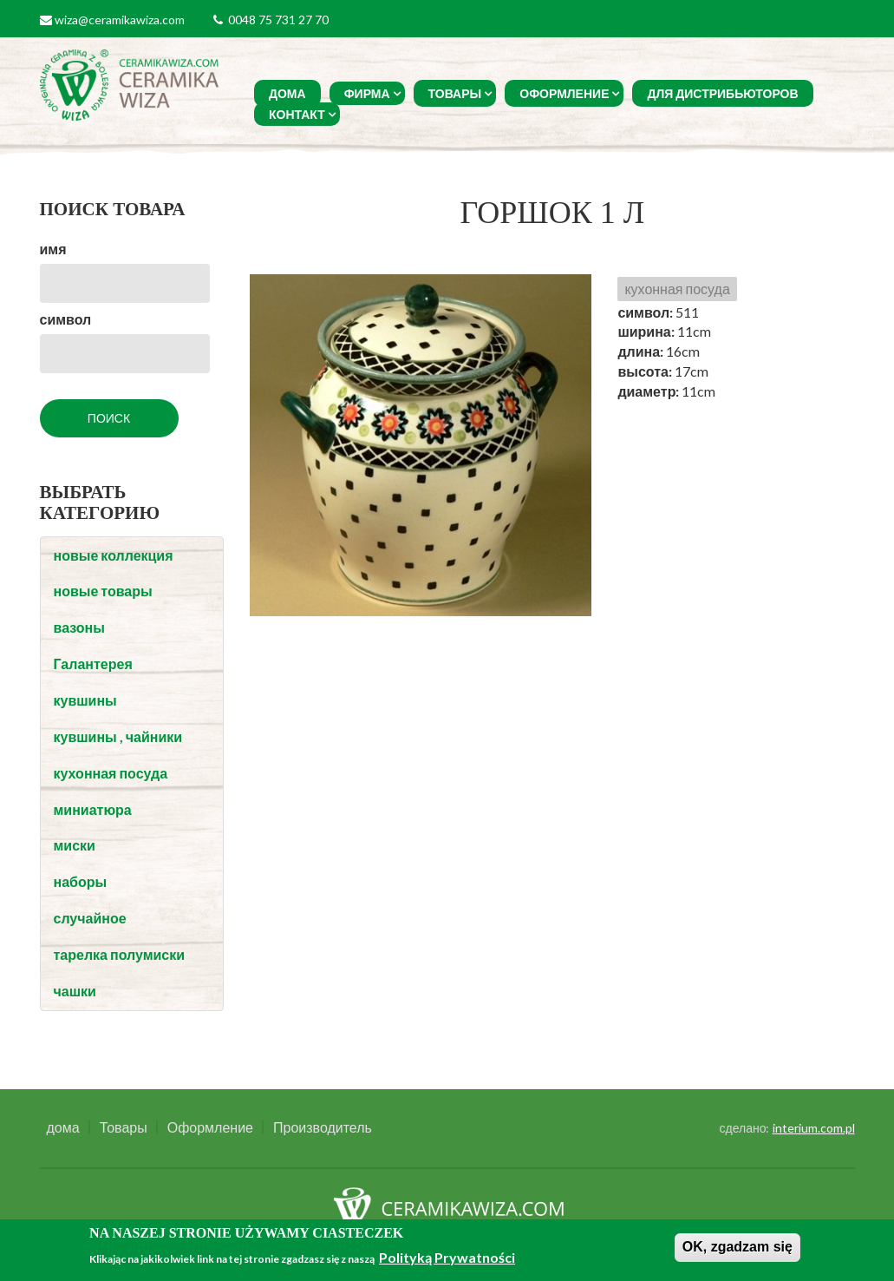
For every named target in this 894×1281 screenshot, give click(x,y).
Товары (455, 93)
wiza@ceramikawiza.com (120, 19)
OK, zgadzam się (737, 1246)
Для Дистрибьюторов (722, 93)
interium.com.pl (814, 1127)
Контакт (297, 114)
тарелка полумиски (120, 954)
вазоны (79, 627)
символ (66, 319)
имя (53, 248)
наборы (81, 881)
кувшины (85, 700)
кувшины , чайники (118, 736)
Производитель (322, 1127)
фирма (367, 93)
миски (74, 845)
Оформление (564, 93)
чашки (75, 990)
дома (287, 93)
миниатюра (93, 809)
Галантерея (93, 663)
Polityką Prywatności (447, 1257)
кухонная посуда (111, 773)
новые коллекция (113, 555)
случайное (90, 918)
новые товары (103, 590)
